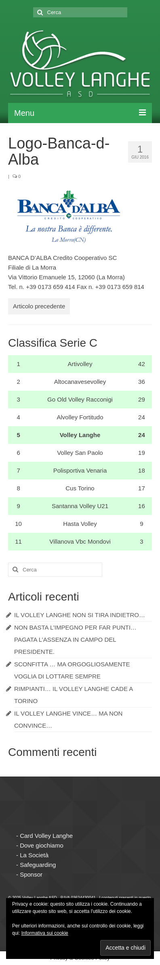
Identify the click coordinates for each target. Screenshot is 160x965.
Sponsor (31, 874)
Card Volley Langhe (46, 835)
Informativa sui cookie (44, 933)
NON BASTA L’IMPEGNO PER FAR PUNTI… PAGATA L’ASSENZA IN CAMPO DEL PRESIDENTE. (75, 639)
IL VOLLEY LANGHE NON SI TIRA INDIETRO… (79, 614)
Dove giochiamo (41, 845)
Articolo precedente (39, 306)
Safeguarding (38, 864)
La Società (34, 855)
